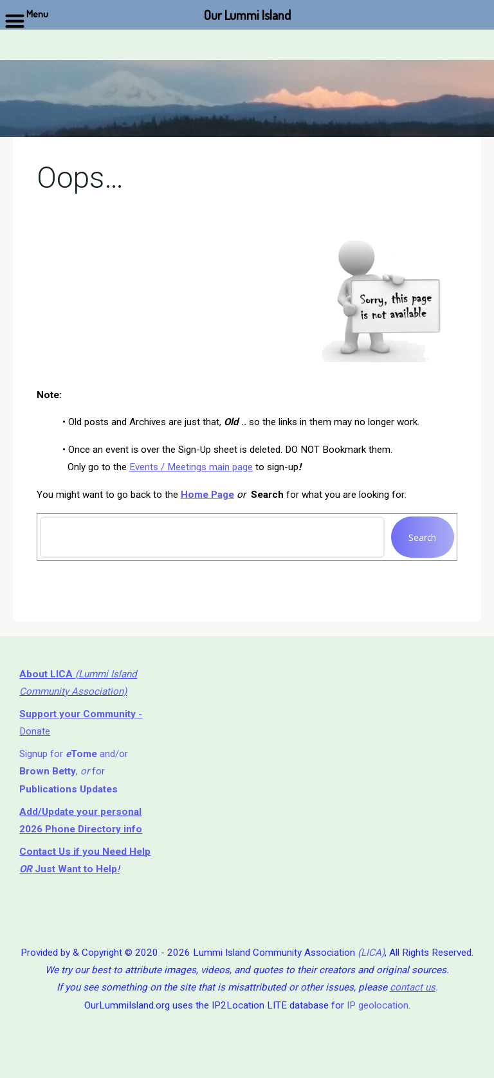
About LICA (47, 674)
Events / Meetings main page (191, 467)
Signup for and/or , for (73, 771)
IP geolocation (377, 1005)
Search (423, 537)
